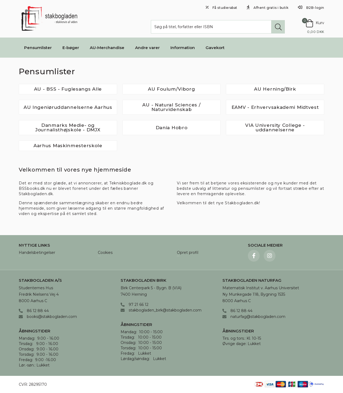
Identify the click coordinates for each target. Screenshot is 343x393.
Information (182, 47)
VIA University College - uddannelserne (275, 127)
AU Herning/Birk (275, 89)
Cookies (105, 253)
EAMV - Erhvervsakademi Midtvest (275, 107)
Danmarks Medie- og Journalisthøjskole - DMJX (67, 127)
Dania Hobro (172, 127)
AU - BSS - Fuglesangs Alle (68, 89)
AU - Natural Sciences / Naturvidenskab (171, 107)
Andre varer (147, 47)
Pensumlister (38, 47)
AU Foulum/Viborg (171, 89)
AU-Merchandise (107, 47)
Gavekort (215, 47)
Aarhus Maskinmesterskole (67, 145)
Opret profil (187, 253)
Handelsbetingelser (37, 253)
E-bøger (70, 47)
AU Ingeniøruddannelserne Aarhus (68, 107)
